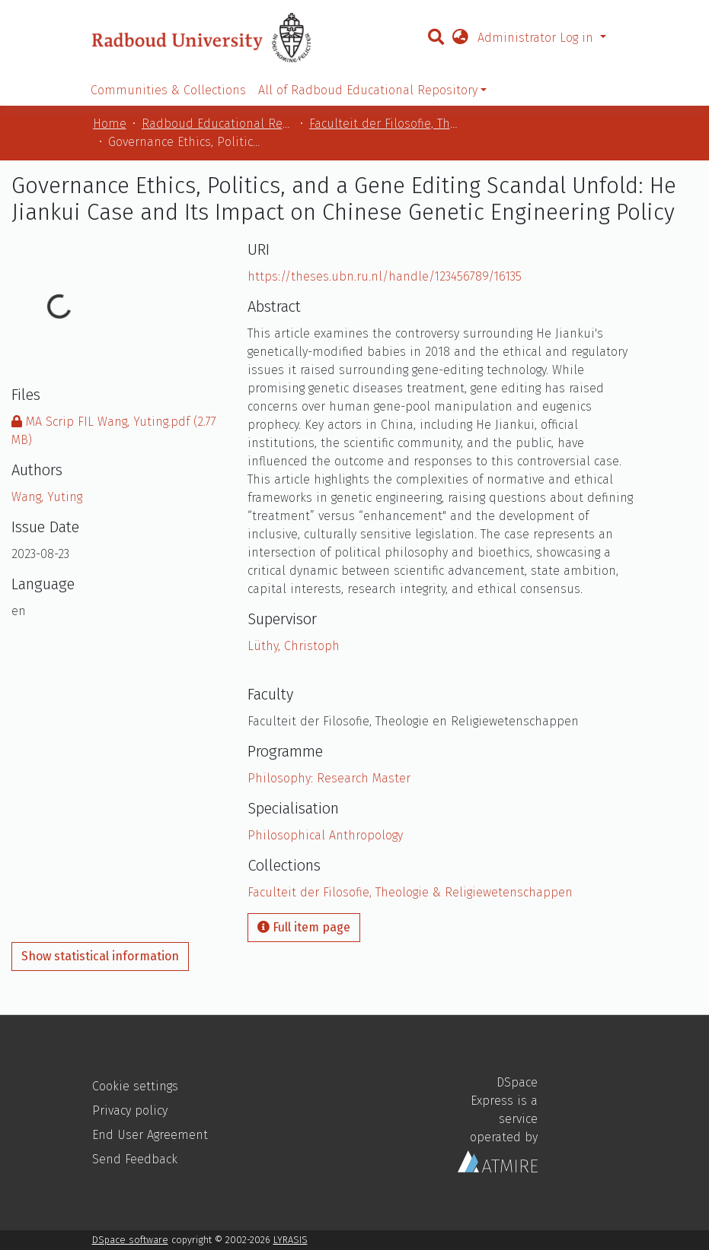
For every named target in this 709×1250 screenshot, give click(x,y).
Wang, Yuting (46, 497)
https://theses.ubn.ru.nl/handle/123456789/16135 (385, 276)
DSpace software (130, 1239)
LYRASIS (290, 1239)
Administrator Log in (537, 37)
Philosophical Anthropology (325, 835)
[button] (460, 38)
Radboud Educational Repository (218, 123)
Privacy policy (130, 1110)
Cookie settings (135, 1086)
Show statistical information (100, 956)
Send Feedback (134, 1159)
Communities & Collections (168, 90)
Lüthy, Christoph (294, 646)
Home (109, 123)
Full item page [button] (303, 927)
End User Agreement (150, 1135)
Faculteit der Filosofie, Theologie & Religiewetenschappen (385, 123)
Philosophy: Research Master (329, 778)
